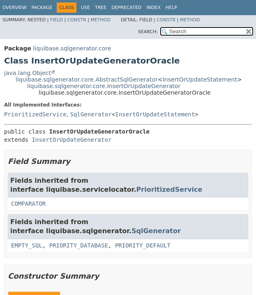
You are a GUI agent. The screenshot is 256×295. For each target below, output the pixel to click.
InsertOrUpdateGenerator (71, 139)
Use (85, 7)
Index (153, 7)
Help (171, 7)
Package (42, 7)
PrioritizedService (35, 114)
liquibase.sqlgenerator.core (72, 48)
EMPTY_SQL (26, 245)
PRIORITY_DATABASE (78, 245)
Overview (14, 7)
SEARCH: (148, 31)
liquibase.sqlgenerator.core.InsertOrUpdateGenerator (103, 86)
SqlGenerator (91, 114)
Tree (100, 7)
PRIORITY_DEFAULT (143, 245)
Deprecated (126, 7)
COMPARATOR (28, 203)
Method (100, 20)
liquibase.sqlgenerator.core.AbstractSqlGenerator (87, 79)
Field (56, 20)
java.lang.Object (27, 73)
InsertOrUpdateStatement (200, 79)
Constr (76, 20)
